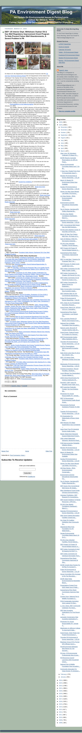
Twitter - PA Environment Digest (68, 52)
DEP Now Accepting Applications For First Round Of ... (70, 612)
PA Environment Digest (28, 379)
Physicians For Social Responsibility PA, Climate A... (69, 623)
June (62, 143)
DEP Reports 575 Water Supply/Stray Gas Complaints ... (70, 424)
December (64, 127)
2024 (61, 680)
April (62, 148)
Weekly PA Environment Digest (68, 58)
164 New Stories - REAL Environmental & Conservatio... (68, 470)
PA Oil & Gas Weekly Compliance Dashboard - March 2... (68, 216)
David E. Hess (63, 70)
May (62, 145)
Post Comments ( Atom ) (17, 455)
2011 (61, 715)
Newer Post (5, 451)
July (62, 140)
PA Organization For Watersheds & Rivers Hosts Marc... (69, 418)
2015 (61, 704)
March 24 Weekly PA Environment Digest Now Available (68, 454)
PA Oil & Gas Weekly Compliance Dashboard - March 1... (68, 506)
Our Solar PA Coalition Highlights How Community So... (69, 522)
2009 (61, 720)
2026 (61, 122)
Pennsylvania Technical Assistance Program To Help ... (70, 407)
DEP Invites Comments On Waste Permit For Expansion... (68, 284)
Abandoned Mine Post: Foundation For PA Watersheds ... (67, 529)
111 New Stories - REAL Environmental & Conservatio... (68, 198)
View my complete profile (67, 111)
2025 (61, 125)
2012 (61, 712)
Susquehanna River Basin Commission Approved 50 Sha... (69, 255)
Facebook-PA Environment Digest (69, 55)
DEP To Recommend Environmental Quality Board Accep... (70, 400)
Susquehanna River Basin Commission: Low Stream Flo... (69, 314)
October (63, 132)
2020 (61, 691)
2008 (61, 723)
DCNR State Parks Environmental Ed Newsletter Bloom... (70, 581)
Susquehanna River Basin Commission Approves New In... (69, 592)
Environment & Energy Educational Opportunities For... (69, 204)
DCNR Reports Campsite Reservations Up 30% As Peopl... (68, 160)
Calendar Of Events (65, 49)
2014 (61, 707)
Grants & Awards (64, 47)
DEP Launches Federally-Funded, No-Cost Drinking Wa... (69, 389)
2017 (61, 699)
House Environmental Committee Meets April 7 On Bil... (70, 166)
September (64, 135)
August (63, 138)
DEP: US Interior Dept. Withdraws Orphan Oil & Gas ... (70, 359)
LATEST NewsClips (65, 44)
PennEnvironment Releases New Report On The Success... (69, 648)
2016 (61, 701)
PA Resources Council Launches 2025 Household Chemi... (69, 659)
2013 (61, 709)
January (63, 677)
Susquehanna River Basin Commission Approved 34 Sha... (69, 560)
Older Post (49, 451)
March (63, 151)
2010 (61, 717)
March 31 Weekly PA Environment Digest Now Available (68, 182)
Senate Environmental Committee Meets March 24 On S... (69, 535)
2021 (61, 688)
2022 (61, 685)
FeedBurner (31, 476)
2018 (61, 696)
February (64, 674)
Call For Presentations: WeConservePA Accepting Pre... (69, 348)
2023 (61, 683)
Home (27, 451)
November (64, 130)
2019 (61, 693)
